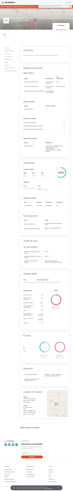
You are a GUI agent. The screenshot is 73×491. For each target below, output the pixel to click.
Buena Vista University (19, 6)
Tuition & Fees (8, 56)
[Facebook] (9, 444)
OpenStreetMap (63, 9)
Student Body (7, 59)
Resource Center (30, 476)
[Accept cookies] (58, 488)
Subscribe (32, 457)
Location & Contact (9, 68)
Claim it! (31, 25)
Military (6, 476)
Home (2, 6)
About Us (51, 469)
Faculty (6, 62)
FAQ (49, 474)
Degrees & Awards (9, 51)
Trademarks (51, 479)
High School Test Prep (9, 479)
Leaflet (56, 9)
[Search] (67, 2)
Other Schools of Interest (10, 71)
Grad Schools (9, 6)
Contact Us (51, 471)
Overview (6, 48)
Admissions (7, 54)
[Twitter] (5, 444)
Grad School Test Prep (9, 471)
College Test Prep (8, 469)
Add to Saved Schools (61, 29)
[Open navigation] (69, 2)
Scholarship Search (31, 474)
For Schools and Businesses (10, 481)
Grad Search (29, 471)
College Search (30, 469)
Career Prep (7, 474)
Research (6, 65)
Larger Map (4, 27)
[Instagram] (16, 444)
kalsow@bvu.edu (31, 411)
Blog (50, 476)
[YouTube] (13, 444)
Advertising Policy (52, 481)
